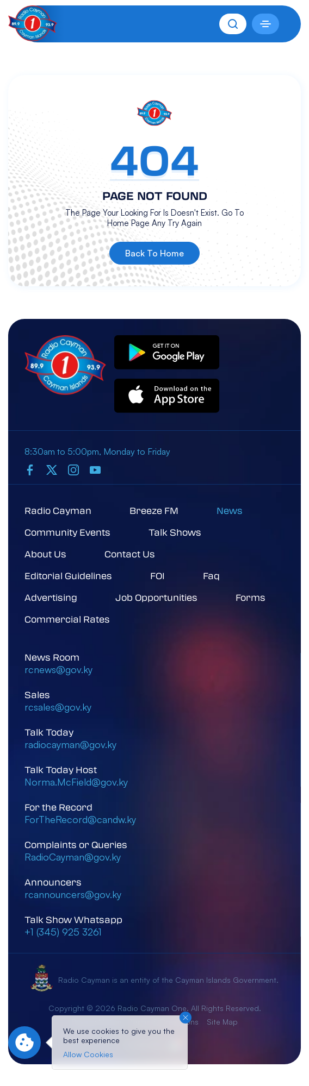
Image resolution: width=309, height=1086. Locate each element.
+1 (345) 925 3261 (63, 932)
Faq (211, 575)
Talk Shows (175, 532)
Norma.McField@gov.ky (76, 782)
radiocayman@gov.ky (70, 744)
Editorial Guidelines (68, 575)
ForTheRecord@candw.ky (80, 819)
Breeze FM (153, 510)
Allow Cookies (88, 1054)
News (230, 510)
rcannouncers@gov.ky (72, 894)
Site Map (222, 1021)
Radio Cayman (57, 510)
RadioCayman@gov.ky (72, 857)
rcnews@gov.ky (58, 669)
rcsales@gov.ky (57, 707)
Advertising (50, 597)
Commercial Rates (67, 619)
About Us (45, 554)
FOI (157, 575)
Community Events (67, 532)
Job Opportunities (156, 597)
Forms (250, 597)
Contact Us (129, 554)
